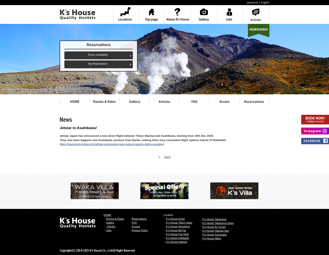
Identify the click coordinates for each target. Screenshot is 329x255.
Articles (110, 226)
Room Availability (98, 54)
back (167, 157)
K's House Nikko (211, 238)
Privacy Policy (140, 230)
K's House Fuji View (177, 234)
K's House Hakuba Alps (215, 230)
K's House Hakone (176, 241)
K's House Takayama (214, 219)
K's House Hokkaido (177, 238)
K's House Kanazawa (214, 234)
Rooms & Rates (115, 218)
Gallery (110, 222)
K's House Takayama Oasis (218, 223)
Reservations (139, 218)
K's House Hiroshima (178, 226)
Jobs (108, 230)
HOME (107, 215)
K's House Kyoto (175, 218)
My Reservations (97, 63)
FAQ (134, 222)
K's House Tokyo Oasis (179, 222)
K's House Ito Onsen (214, 227)
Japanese (252, 2)
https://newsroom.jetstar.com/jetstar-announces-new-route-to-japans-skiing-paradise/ (112, 144)
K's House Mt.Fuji (176, 230)
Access (136, 226)
